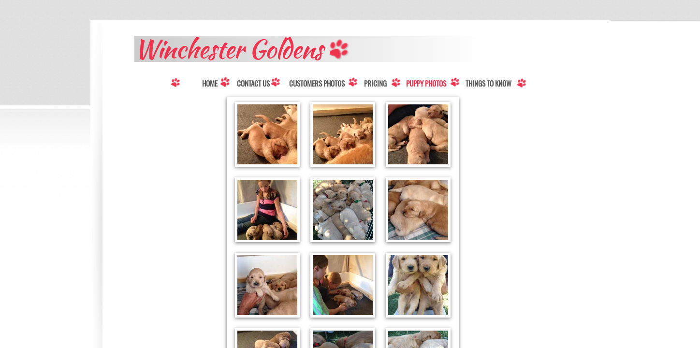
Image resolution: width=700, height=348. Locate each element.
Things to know (488, 83)
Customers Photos (317, 83)
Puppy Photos (426, 83)
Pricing (375, 83)
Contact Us (253, 83)
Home (210, 83)
